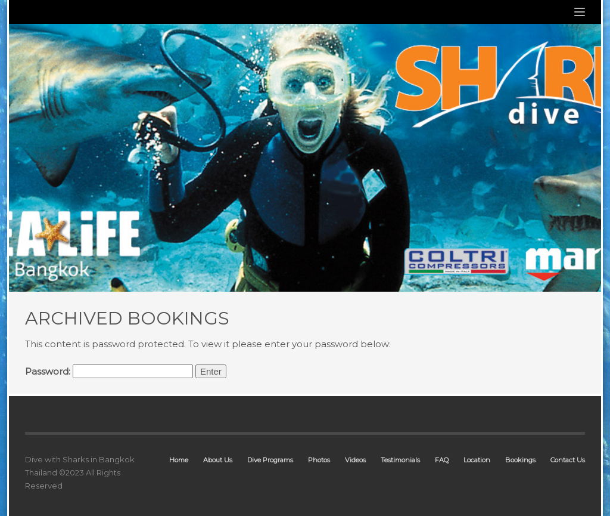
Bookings (520, 460)
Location (476, 460)
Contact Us (567, 460)
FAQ (442, 460)
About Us (217, 460)
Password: (109, 371)
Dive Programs (270, 460)
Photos (319, 460)
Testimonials (400, 460)
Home (178, 460)
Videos (355, 460)
